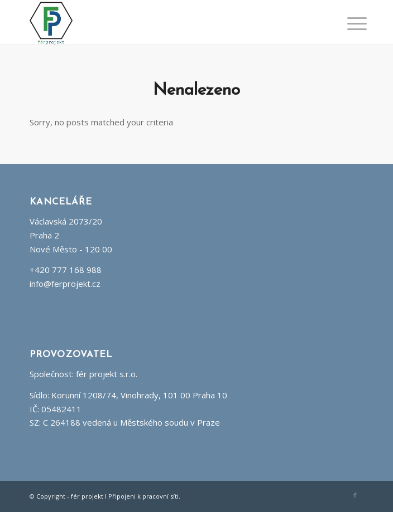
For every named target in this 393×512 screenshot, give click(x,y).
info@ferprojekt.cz (65, 283)
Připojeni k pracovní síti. (144, 496)
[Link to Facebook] (355, 495)
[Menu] (348, 23)
